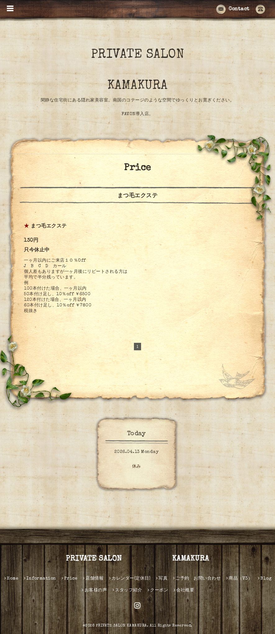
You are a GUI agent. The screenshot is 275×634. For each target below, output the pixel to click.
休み (136, 466)
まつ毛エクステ (49, 226)
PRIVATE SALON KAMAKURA (152, 70)
